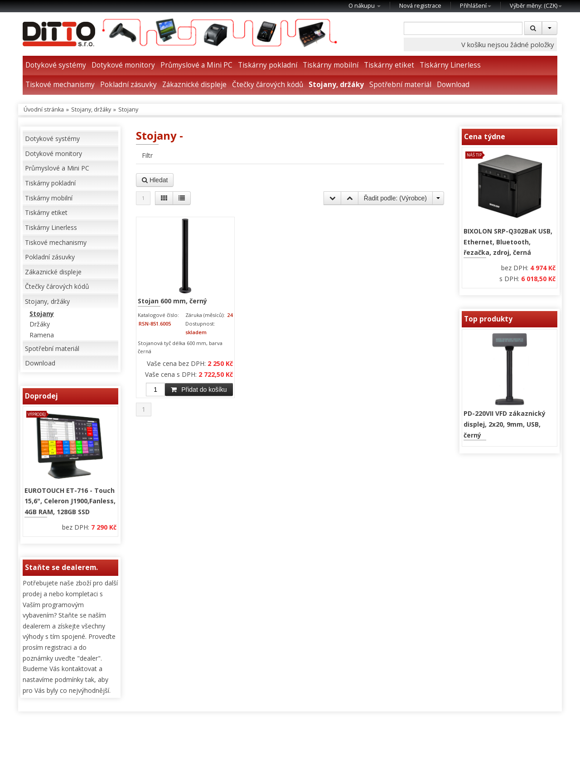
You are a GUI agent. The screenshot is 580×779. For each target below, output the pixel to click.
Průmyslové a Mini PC (196, 65)
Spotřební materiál (400, 84)
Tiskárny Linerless (450, 65)
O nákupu (364, 6)
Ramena (41, 335)
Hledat (155, 180)
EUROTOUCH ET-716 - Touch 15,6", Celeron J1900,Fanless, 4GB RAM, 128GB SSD (70, 501)
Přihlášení (475, 6)
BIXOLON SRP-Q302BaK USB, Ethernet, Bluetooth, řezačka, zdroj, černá (508, 242)
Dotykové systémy (55, 65)
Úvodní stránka (44, 109)
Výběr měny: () (536, 6)
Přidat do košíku (199, 389)
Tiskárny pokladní (267, 65)
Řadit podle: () (395, 198)
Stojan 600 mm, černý (172, 301)
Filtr (147, 155)
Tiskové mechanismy (60, 84)
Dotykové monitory (123, 65)
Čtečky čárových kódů (267, 84)
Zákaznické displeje (194, 84)
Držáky (39, 324)
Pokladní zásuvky (128, 84)
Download (453, 84)
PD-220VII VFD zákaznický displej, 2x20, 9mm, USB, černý (505, 424)
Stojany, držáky (336, 84)
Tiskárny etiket (389, 65)
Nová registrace (420, 6)
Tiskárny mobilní (330, 65)
